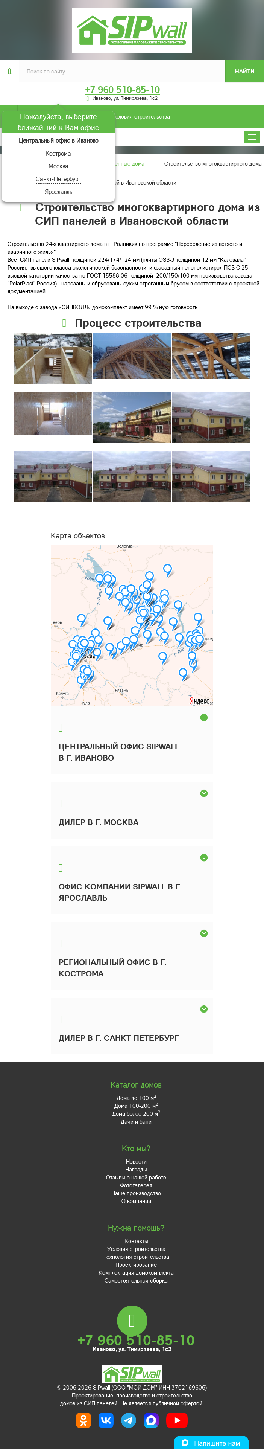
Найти (245, 71)
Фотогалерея (136, 1185)
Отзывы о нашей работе (136, 1177)
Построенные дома (120, 163)
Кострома (58, 153)
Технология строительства (136, 1256)
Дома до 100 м (136, 1097)
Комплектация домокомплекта (136, 1272)
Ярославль (58, 191)
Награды (136, 1169)
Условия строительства (93, 116)
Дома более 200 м (136, 1113)
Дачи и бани (136, 1121)
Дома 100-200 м (136, 1105)
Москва (58, 165)
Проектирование (136, 1264)
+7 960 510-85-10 (122, 89)
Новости (136, 1161)
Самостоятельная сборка (136, 1280)
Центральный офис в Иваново (58, 140)
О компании (136, 1200)
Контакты (136, 1240)
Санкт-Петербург (58, 178)
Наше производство (136, 1193)
